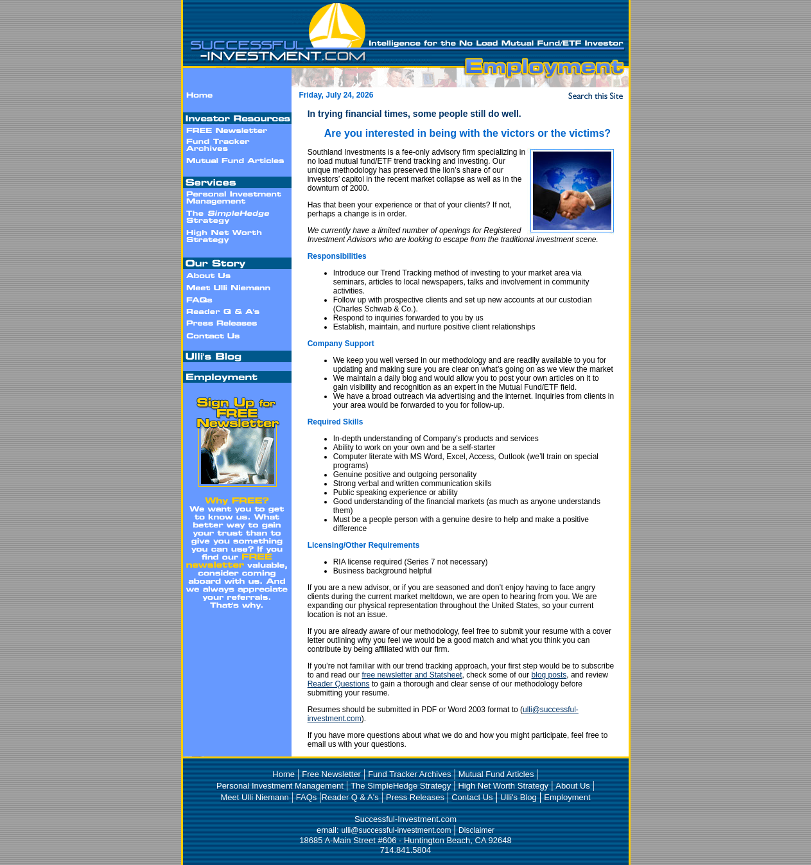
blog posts (549, 674)
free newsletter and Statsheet (412, 674)
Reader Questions (339, 683)
